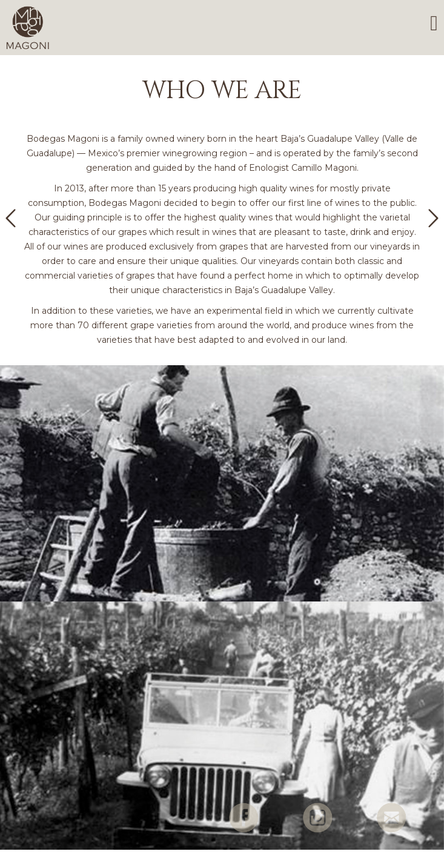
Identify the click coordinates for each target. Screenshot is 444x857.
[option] (222, 213)
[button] (10, 218)
